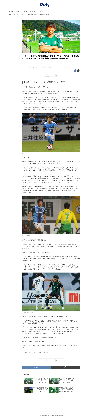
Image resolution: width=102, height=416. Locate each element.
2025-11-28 (26, 64)
